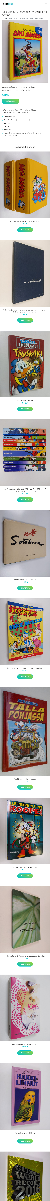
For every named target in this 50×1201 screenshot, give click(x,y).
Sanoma (24, 87)
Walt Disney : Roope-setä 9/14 (25, 867)
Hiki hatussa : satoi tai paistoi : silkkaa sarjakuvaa (25, 668)
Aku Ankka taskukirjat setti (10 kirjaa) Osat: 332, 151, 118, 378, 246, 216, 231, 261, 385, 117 (25, 490)
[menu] (45, 3)
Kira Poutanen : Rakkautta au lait (25, 1044)
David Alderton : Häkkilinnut (25, 1133)
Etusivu (4, 18)
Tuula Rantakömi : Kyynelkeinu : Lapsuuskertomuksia (25, 956)
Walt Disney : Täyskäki (25, 401)
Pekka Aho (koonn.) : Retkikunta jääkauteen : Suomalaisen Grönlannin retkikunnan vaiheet (25, 311)
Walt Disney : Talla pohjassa (25, 779)
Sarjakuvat (31, 87)
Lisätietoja (10, 101)
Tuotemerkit (15, 87)
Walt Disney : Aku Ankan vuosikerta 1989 (25, 221)
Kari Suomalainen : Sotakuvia (25, 580)
